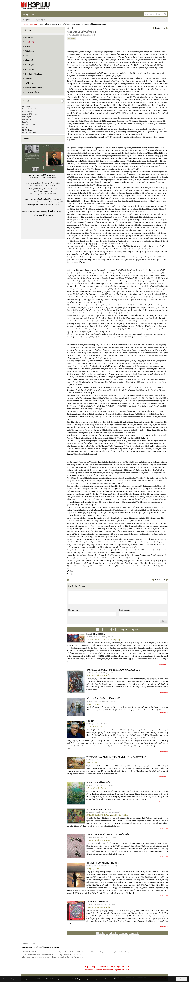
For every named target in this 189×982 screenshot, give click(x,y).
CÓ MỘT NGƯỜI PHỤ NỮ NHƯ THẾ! (102, 863)
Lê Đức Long (27, 130)
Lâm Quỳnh (26, 117)
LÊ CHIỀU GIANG (29, 125)
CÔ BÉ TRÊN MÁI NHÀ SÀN (99, 809)
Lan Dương (26, 119)
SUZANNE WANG (93, 640)
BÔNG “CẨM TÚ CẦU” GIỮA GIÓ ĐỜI (103, 698)
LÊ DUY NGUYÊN (29, 133)
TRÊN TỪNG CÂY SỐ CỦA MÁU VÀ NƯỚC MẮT (107, 834)
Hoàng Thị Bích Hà (93, 704)
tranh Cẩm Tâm (101, 788)
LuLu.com (57, 199)
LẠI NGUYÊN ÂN (29, 109)
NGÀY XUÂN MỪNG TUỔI (98, 782)
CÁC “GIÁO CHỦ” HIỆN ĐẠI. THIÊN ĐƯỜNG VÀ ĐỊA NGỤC (113, 670)
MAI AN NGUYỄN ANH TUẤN (98, 676)
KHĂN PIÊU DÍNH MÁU (97, 901)
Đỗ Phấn (71, 38)
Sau (164, 28)
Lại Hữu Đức (27, 106)
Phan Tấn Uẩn (91, 763)
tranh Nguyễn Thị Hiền (119, 815)
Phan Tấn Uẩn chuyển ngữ (111, 640)
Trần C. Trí (90, 788)
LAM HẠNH (27, 111)
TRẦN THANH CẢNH (94, 727)
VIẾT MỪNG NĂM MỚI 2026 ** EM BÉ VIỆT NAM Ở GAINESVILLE (116, 757)
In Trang (68, 579)
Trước (157, 28)
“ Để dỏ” (90, 721)
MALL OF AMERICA (95, 634)
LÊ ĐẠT (25, 127)
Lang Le (25, 122)
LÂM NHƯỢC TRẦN (30, 114)
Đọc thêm (162, 664)
